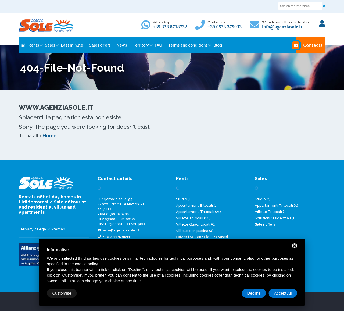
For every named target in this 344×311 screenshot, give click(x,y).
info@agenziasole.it (282, 27)
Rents (33, 45)
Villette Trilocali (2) (271, 212)
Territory (141, 45)
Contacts (309, 45)
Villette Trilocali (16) (193, 218)
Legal (42, 229)
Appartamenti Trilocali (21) (198, 212)
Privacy (27, 229)
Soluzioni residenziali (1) (275, 218)
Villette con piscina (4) (194, 231)
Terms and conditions (187, 45)
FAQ (158, 45)
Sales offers (99, 45)
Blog (217, 45)
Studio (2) (184, 199)
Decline (254, 293)
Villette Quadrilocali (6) (196, 224)
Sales (50, 45)
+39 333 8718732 (170, 27)
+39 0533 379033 (224, 27)
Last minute (72, 45)
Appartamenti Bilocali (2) (197, 205)
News (121, 45)
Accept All (283, 293)
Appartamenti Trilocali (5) (276, 205)
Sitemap (58, 229)
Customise (61, 293)
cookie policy (86, 264)
